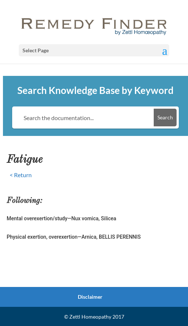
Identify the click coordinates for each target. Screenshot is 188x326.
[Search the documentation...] (84, 117)
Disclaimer (90, 297)
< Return (21, 174)
